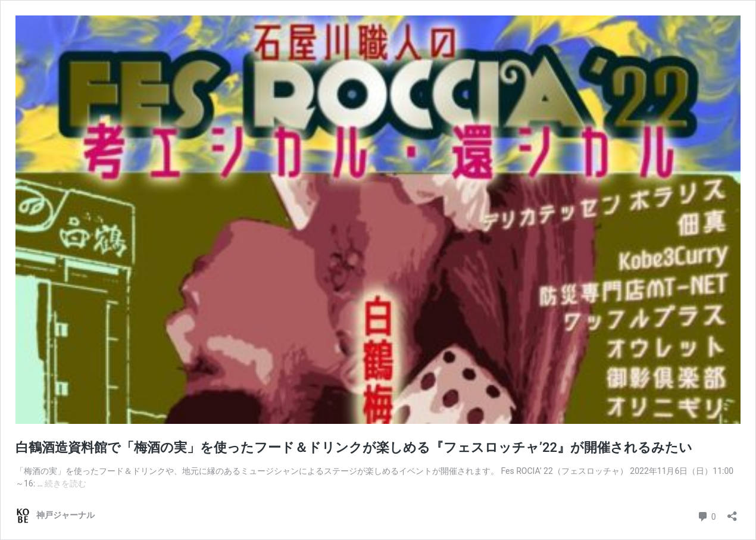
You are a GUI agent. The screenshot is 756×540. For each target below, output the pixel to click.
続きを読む (65, 483)
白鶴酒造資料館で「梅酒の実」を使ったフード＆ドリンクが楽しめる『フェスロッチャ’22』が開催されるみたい (353, 447)
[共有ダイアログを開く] (732, 512)
